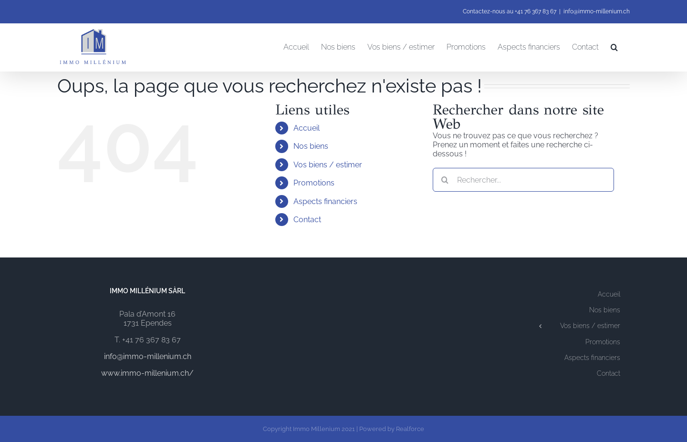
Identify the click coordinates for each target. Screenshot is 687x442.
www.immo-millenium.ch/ (147, 373)
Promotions (313, 182)
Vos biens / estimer (327, 164)
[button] (614, 47)
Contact (307, 219)
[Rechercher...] (523, 180)
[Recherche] (445, 180)
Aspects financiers (325, 201)
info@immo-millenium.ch (596, 11)
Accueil (306, 128)
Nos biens (310, 146)
